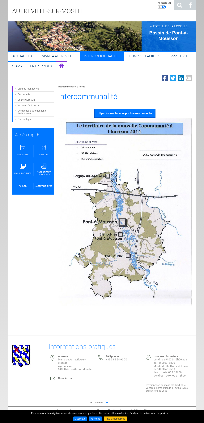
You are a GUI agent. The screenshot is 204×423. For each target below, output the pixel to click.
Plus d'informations (115, 418)
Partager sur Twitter (173, 78)
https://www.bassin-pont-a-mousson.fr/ (125, 113)
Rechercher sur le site (179, 5)
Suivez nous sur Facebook (190, 5)
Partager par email (189, 78)
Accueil (82, 86)
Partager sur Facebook (165, 78)
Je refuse (95, 418)
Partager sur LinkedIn (181, 78)
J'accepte (80, 418)
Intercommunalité (67, 86)
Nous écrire (65, 378)
